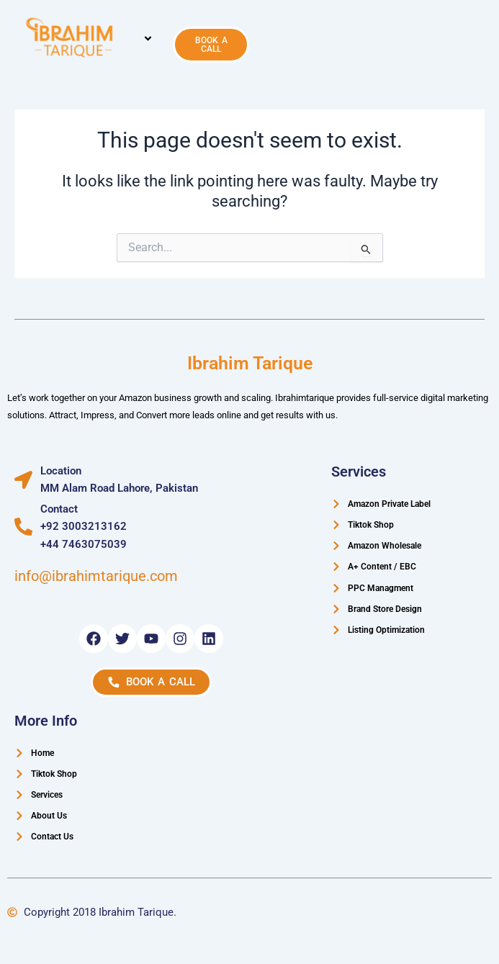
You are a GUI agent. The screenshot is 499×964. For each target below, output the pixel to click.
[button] (148, 40)
